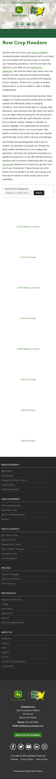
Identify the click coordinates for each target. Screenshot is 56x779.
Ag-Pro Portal (8, 539)
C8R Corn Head (28, 440)
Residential (7, 475)
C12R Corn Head (28, 257)
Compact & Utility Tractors (14, 480)
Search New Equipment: (17, 188)
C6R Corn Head (28, 410)
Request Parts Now (11, 544)
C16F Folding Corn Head (28, 287)
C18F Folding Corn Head (28, 349)
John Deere (19, 11)
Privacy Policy (27, 759)
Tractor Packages (10, 574)
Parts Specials (8, 583)
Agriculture (7, 471)
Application (7, 613)
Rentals (5, 519)
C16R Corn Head (28, 318)
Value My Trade (9, 510)
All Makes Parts (9, 553)
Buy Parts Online (9, 535)
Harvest (5, 617)
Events (4, 656)
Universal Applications (12, 622)
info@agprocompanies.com (31, 726)
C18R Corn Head (28, 379)
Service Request (9, 558)
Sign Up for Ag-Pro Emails (28, 735)
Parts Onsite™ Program (13, 549)
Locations (6, 638)
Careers (5, 643)
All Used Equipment (10, 505)
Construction (7, 484)
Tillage (4, 604)
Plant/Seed (6, 608)
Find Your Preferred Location (28, 2)
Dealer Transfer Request (13, 661)
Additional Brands (10, 489)
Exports (5, 652)
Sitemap (14, 759)
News (4, 647)
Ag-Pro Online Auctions (13, 514)
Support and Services (11, 599)
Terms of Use (41, 759)
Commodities (7, 666)
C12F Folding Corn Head (28, 226)
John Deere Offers (10, 578)
